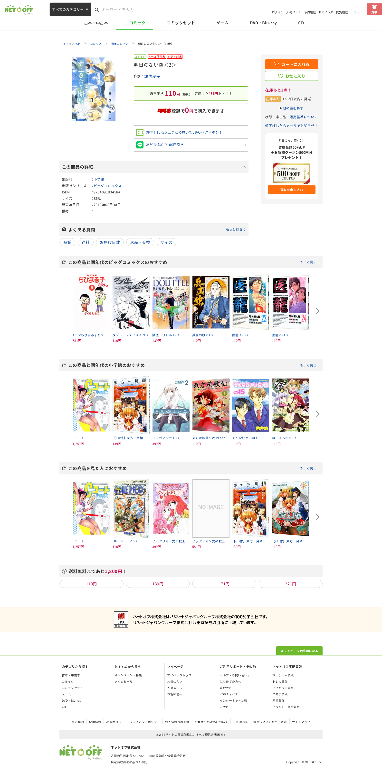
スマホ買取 (279, 694)
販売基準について (304, 116)
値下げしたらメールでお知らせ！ (291, 125)
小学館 (99, 179)
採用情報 (95, 722)
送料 (86, 242)
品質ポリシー (115, 722)
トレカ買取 (279, 681)
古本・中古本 (96, 23)
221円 (290, 584)
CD (301, 23)
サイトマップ (301, 722)
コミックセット (181, 23)
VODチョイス (229, 694)
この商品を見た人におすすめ (194, 468)
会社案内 (78, 722)
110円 (91, 584)
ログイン (278, 12)
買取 (374, 12)
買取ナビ (226, 688)
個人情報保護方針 (177, 722)
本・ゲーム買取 (283, 675)
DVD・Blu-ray (263, 23)
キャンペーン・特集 (128, 675)
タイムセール (124, 681)
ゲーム (223, 23)
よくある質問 (157, 229)
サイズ (166, 242)
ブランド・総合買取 (286, 707)
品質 (67, 242)
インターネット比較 (233, 700)
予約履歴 (310, 12)
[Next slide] (318, 311)
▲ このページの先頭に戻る (299, 651)
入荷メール (293, 12)
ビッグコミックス (108, 185)
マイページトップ (179, 675)
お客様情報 (174, 694)
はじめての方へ (230, 681)
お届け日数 (110, 242)
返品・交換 (140, 242)
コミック (137, 23)
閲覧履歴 (342, 12)
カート (358, 12)
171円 (224, 584)
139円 (157, 584)
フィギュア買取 (283, 688)
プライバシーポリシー (145, 722)
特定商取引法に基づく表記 (129, 762)
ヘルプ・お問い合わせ (235, 675)
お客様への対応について (211, 722)
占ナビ (224, 707)
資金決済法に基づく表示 (270, 722)
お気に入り (326, 12)
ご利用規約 (240, 722)
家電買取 (278, 700)
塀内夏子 (152, 76)
